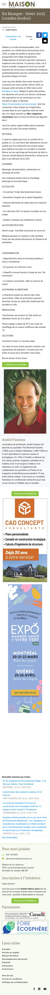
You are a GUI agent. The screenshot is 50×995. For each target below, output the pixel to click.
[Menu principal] (4, 4)
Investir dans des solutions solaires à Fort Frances (22, 793)
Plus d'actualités (9, 837)
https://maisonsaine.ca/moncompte (19, 104)
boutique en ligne (10, 91)
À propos (6, 949)
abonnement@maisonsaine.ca (19, 859)
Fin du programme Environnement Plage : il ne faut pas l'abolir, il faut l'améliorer (24, 782)
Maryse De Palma (10, 956)
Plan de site (7, 975)
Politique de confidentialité (15, 982)
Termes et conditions (12, 979)
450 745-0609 (12, 855)
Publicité (6, 962)
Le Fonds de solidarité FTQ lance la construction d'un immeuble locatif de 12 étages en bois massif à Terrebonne (22, 806)
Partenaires (7, 966)
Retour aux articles (15, 364)
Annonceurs (7, 969)
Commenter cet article (13, 37)
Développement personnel (14, 959)
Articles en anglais (10, 952)
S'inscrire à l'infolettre (25, 493)
